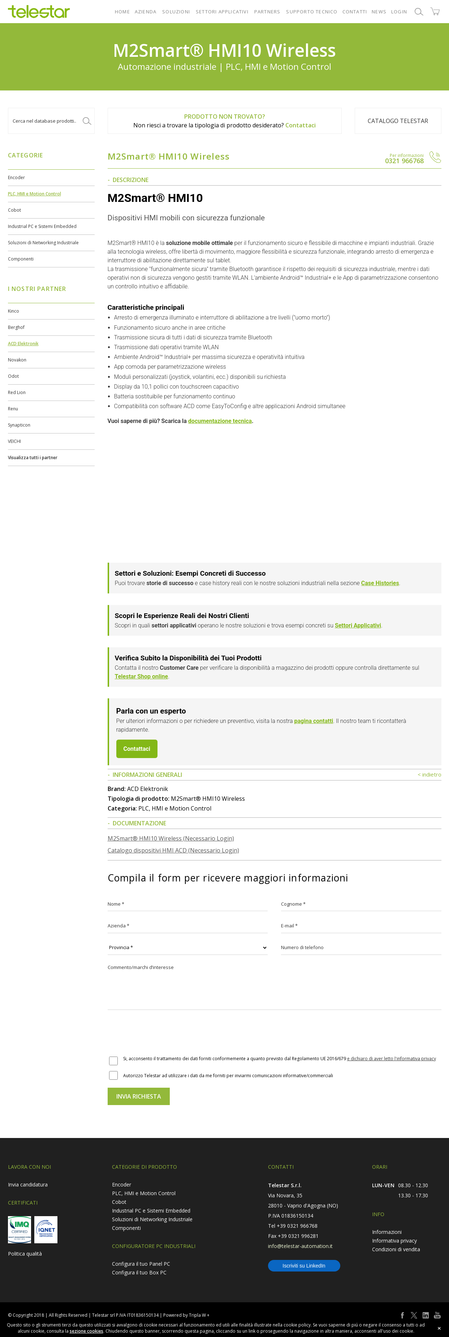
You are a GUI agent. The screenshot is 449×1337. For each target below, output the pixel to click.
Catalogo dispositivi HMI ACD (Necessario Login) (173, 850)
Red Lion (17, 392)
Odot (13, 376)
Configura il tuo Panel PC (141, 1263)
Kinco (13, 311)
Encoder (16, 177)
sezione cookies (86, 1331)
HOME (122, 11)
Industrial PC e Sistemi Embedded (42, 226)
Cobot (14, 210)
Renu (13, 409)
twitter (414, 1315)
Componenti (21, 259)
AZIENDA (145, 11)
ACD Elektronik (23, 343)
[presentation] (162, 1033)
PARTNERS (267, 11)
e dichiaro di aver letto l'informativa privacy (391, 1058)
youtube (437, 1315)
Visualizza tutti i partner (32, 457)
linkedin (425, 1315)
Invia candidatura (28, 1184)
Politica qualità (25, 1253)
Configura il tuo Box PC (139, 1272)
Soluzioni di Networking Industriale (43, 243)
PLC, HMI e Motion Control (34, 194)
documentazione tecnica (220, 421)
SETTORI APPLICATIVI (222, 11)
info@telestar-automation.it (300, 1246)
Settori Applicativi (358, 625)
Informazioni (387, 1231)
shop (434, 11)
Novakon (17, 360)
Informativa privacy (394, 1240)
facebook (402, 1315)
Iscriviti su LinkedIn (303, 1266)
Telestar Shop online (141, 676)
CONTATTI (354, 11)
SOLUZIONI (176, 11)
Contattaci (300, 125)
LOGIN (399, 11)
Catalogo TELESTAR (398, 121)
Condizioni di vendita (396, 1249)
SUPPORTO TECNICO (311, 11)
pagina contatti (313, 721)
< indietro (429, 774)
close (439, 1328)
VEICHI (14, 441)
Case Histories (380, 583)
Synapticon (19, 425)
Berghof (16, 327)
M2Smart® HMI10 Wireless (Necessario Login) (171, 838)
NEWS (379, 11)
